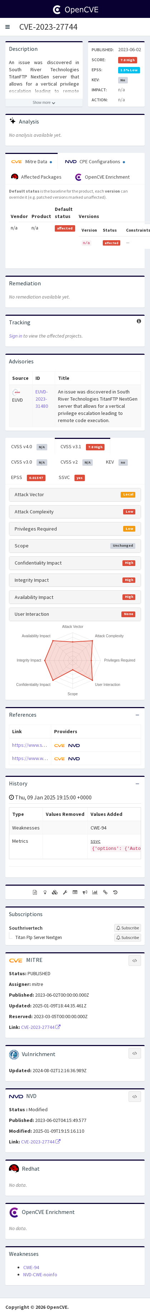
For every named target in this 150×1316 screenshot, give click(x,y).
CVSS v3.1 (83, 446)
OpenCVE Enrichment (102, 177)
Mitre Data (31, 161)
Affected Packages (36, 177)
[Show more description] (44, 103)
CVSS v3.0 (29, 462)
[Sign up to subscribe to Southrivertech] (127, 928)
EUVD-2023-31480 (41, 398)
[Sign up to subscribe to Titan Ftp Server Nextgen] (127, 938)
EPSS (28, 477)
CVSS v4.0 (29, 446)
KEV (117, 462)
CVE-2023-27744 (48, 26)
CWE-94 (31, 1267)
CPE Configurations (95, 161)
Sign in (15, 336)
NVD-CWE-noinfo (40, 1274)
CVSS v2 (77, 462)
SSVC (72, 477)
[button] (7, 27)
